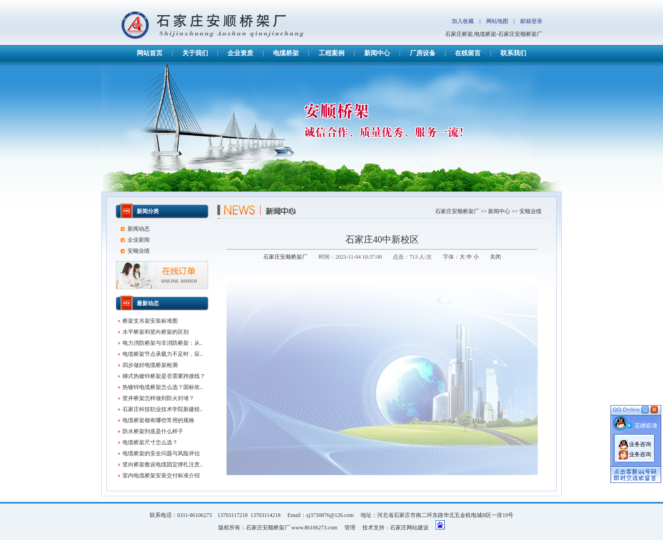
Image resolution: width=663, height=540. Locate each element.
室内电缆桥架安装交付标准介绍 (161, 475)
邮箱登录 (531, 21)
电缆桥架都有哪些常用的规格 (158, 420)
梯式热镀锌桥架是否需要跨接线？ (163, 376)
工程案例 (331, 53)
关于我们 (195, 53)
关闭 (495, 257)
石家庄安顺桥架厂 (457, 211)
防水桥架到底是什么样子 (152, 431)
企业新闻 (139, 240)
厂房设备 (423, 53)
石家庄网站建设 (409, 527)
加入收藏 (463, 21)
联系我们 (513, 53)
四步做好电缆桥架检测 (150, 365)
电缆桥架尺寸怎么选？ (150, 442)
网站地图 (497, 21)
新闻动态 (139, 229)
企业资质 (240, 53)
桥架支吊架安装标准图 (150, 321)
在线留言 (468, 53)
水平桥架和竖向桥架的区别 (155, 332)
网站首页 (150, 53)
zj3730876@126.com (330, 515)
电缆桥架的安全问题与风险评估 (161, 453)
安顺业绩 (530, 211)
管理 (349, 527)
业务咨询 (640, 443)
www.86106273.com (314, 527)
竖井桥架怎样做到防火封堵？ (158, 398)
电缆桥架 (286, 53)
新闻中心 (377, 53)
